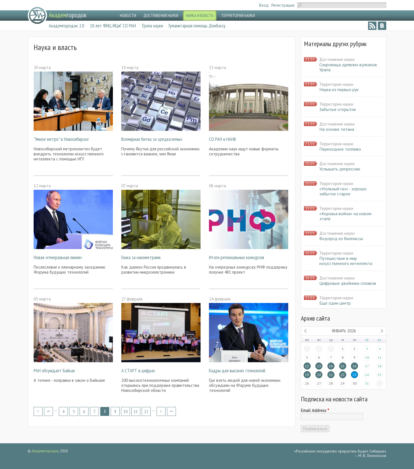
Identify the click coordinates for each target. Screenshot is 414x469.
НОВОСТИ (128, 15)
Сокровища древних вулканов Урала (348, 67)
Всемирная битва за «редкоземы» (151, 139)
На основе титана (336, 129)
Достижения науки (337, 59)
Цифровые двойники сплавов (347, 283)
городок (68, 15)
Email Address (315, 410)
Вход (264, 5)
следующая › (161, 411)
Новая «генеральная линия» (58, 257)
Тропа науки (152, 25)
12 (146, 411)
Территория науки (336, 84)
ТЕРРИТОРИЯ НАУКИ (238, 15)
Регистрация (282, 5)
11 (136, 411)
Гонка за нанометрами (141, 257)
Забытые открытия (337, 109)
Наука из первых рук (339, 89)
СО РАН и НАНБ (222, 139)
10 (125, 411)
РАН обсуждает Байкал (54, 370)
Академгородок (45, 451)
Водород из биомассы (341, 238)
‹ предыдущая (48, 411)
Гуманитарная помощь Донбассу (197, 25)
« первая (38, 411)
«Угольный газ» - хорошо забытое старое (343, 191)
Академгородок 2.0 (66, 25)
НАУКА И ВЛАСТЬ (200, 15)
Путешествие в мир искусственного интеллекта (345, 260)
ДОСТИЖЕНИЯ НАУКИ (160, 15)
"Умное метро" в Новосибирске (61, 139)
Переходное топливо (340, 149)
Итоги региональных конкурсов (236, 257)
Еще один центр (335, 303)
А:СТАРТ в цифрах (138, 370)
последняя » (171, 411)
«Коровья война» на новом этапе (345, 216)
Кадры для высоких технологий (237, 370)
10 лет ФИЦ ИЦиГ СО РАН (113, 25)
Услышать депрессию (339, 169)
